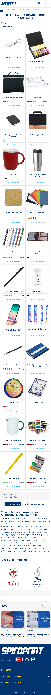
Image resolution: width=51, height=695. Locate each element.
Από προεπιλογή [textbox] (7, 27)
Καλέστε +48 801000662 (13, 504)
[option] (13, 577)
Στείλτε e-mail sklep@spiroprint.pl (34, 504)
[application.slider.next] (47, 560)
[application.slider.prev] (42, 560)
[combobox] (9, 27)
